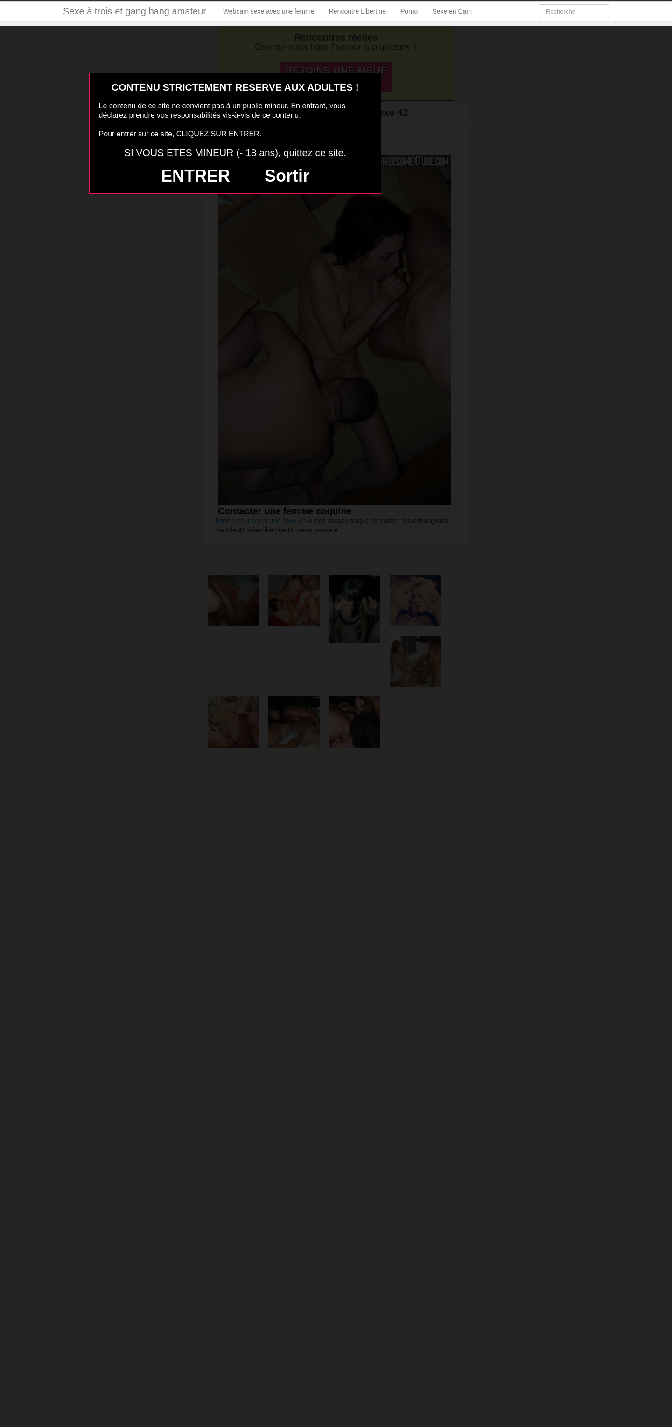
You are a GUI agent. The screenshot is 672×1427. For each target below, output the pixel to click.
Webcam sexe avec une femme (269, 11)
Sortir (287, 175)
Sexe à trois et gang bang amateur (134, 11)
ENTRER (195, 175)
